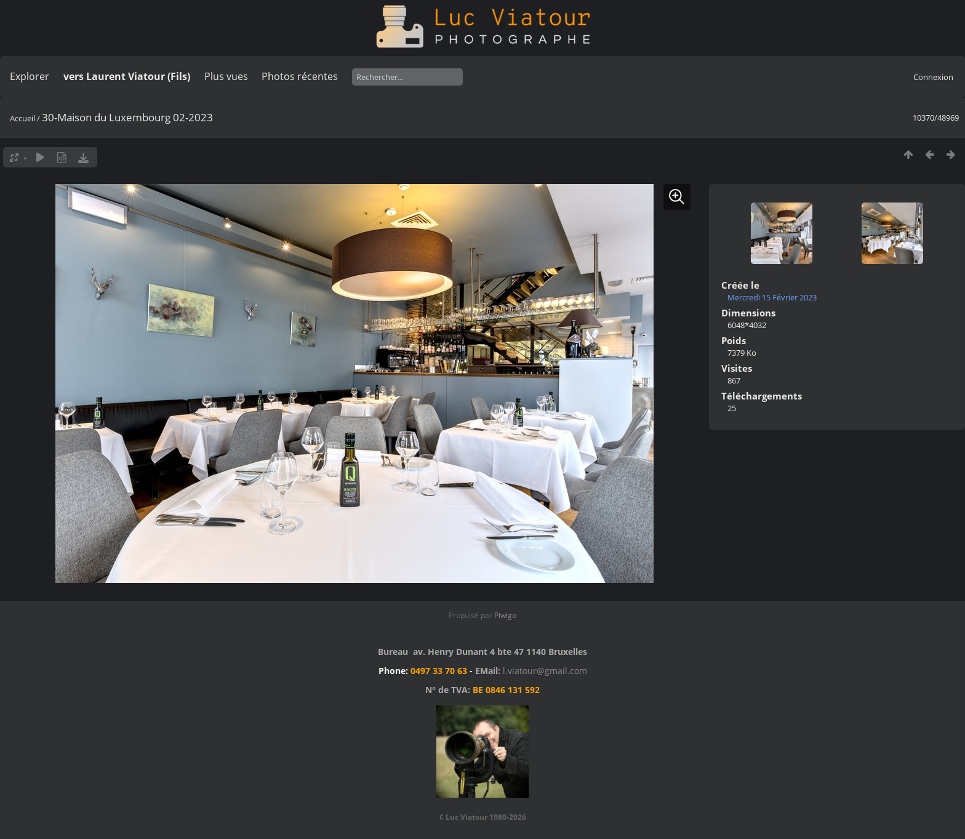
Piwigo (505, 615)
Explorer (29, 76)
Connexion (933, 76)
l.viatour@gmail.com (545, 670)
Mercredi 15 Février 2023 (772, 297)
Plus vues (226, 76)
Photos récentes (300, 76)
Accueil (22, 118)
